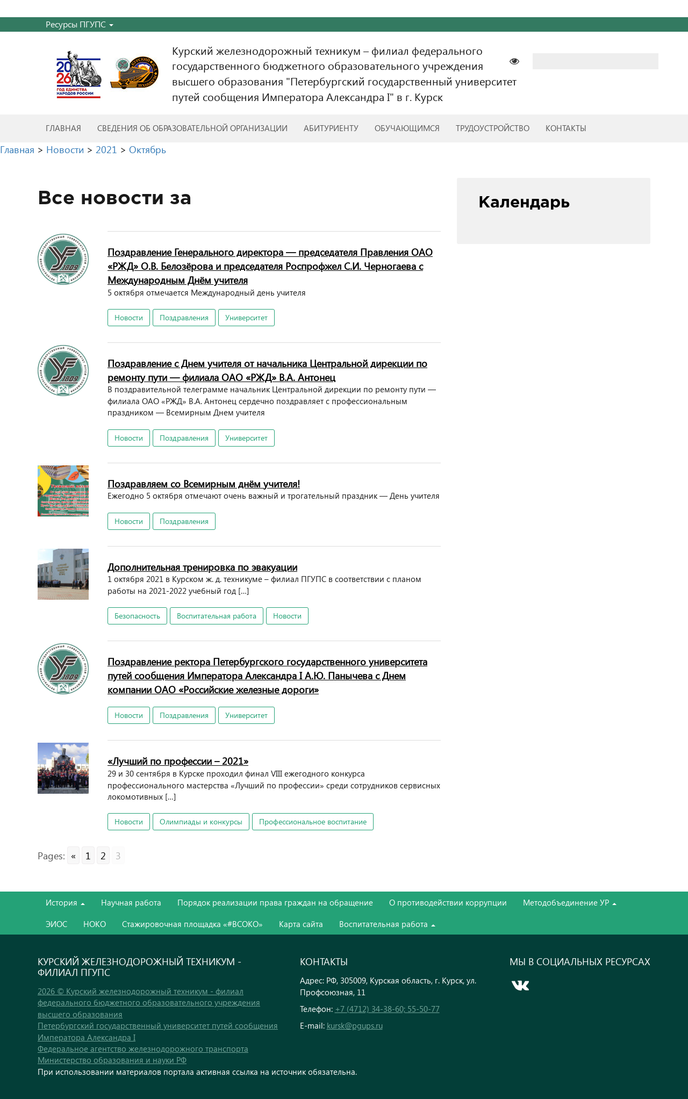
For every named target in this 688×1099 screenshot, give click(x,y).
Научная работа (131, 902)
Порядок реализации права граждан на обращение (275, 902)
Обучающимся (407, 128)
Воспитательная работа (216, 615)
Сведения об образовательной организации (192, 128)
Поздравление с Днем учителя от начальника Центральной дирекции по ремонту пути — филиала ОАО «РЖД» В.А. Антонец (267, 370)
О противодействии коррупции (448, 902)
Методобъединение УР (570, 902)
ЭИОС (56, 923)
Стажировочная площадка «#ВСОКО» (192, 923)
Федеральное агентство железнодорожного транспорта (143, 1048)
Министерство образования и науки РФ (112, 1059)
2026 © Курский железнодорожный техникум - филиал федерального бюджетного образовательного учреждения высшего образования (149, 1002)
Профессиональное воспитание (313, 821)
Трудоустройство (492, 128)
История (65, 902)
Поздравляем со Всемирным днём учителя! (204, 483)
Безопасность (137, 615)
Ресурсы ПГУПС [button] (79, 24)
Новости (128, 317)
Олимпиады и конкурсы (201, 821)
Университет (246, 317)
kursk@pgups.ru (355, 1025)
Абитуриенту (331, 128)
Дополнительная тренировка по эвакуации (202, 566)
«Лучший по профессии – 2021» (178, 760)
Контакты (566, 128)
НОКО (94, 923)
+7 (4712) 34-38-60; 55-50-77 (387, 1008)
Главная (63, 128)
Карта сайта (301, 923)
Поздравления (184, 317)
